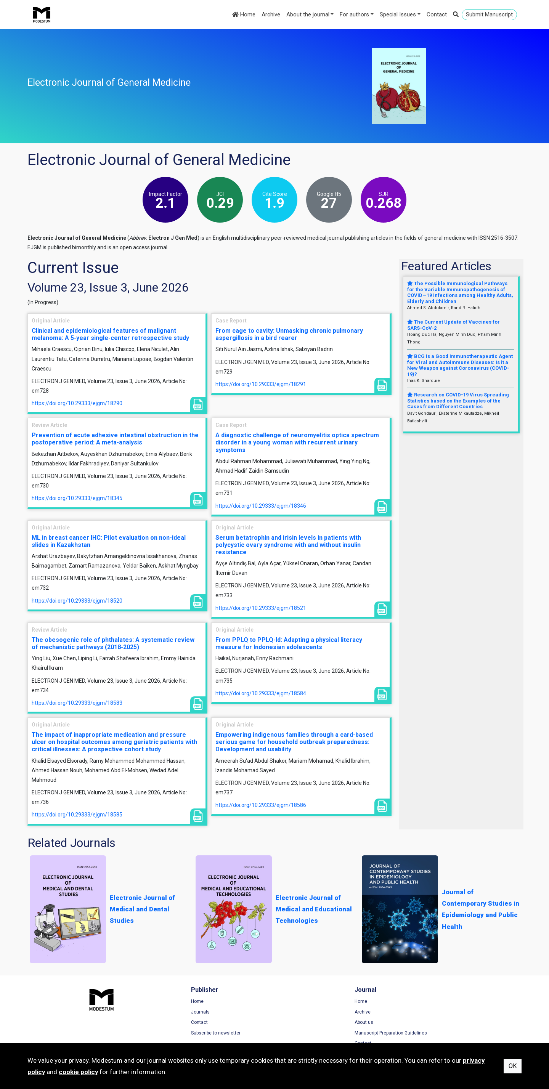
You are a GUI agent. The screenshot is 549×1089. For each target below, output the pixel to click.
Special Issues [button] (398, 14)
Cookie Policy (423, 1023)
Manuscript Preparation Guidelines (318, 1033)
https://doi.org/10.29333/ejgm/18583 (77, 703)
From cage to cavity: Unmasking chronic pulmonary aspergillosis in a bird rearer (289, 334)
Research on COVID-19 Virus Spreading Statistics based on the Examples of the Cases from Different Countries (458, 400)
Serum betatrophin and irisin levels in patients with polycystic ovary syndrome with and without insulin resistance (288, 545)
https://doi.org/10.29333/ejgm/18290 (77, 403)
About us (291, 1023)
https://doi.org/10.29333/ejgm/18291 (260, 384)
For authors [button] (354, 14)
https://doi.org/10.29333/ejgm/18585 (77, 815)
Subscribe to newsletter (179, 1033)
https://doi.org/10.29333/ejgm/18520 (77, 601)
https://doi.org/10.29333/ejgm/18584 (260, 693)
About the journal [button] (307, 14)
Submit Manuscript (489, 14)
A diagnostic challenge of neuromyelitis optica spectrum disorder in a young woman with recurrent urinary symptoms (297, 442)
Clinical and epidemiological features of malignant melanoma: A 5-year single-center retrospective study (110, 334)
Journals (164, 1012)
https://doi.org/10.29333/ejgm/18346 (260, 506)
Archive (271, 14)
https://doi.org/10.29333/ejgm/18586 (260, 805)
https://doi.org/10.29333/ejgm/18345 (77, 498)
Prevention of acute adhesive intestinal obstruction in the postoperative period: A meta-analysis (115, 438)
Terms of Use (423, 1002)
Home (243, 14)
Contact (437, 14)
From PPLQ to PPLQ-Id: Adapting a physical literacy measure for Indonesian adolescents (288, 643)
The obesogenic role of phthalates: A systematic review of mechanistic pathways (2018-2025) (113, 643)
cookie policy (78, 1072)
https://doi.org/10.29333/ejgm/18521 (260, 608)
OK (513, 1066)
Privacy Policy (423, 1012)
